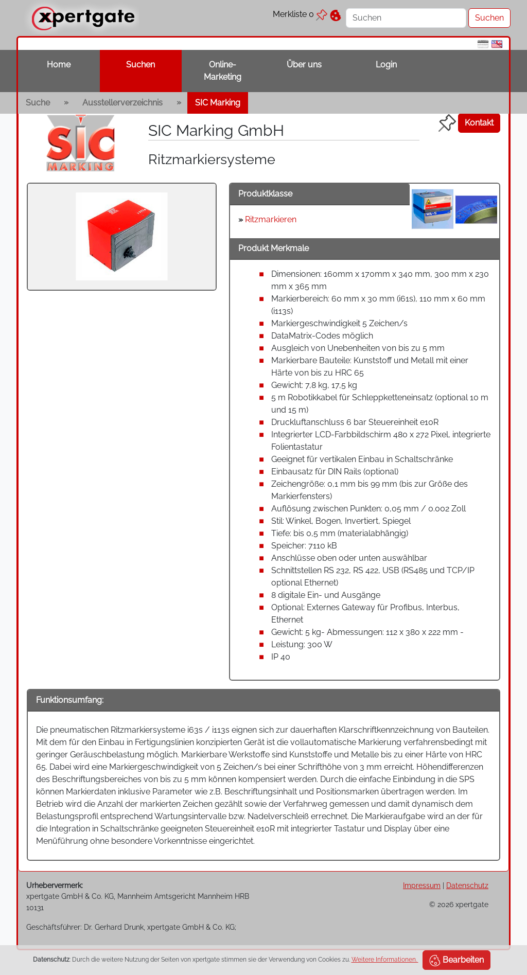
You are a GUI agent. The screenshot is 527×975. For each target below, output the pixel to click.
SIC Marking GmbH (216, 130)
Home (59, 64)
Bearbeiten (456, 960)
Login (386, 64)
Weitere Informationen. (385, 959)
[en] (497, 43)
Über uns (304, 64)
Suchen (140, 64)
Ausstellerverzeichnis (122, 103)
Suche (38, 103)
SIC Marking (217, 103)
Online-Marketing (222, 71)
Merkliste (300, 14)
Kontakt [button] (479, 123)
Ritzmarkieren (270, 219)
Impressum (422, 885)
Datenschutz (467, 885)
